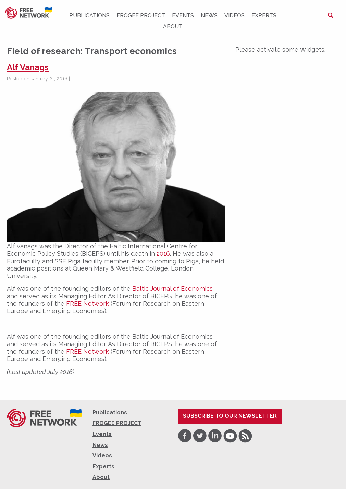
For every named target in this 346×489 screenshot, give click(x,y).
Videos (234, 15)
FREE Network (87, 303)
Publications (89, 15)
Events (183, 15)
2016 (163, 253)
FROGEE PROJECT (140, 15)
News (209, 15)
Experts (263, 15)
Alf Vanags (28, 67)
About (173, 26)
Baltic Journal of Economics (172, 288)
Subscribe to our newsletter (230, 416)
